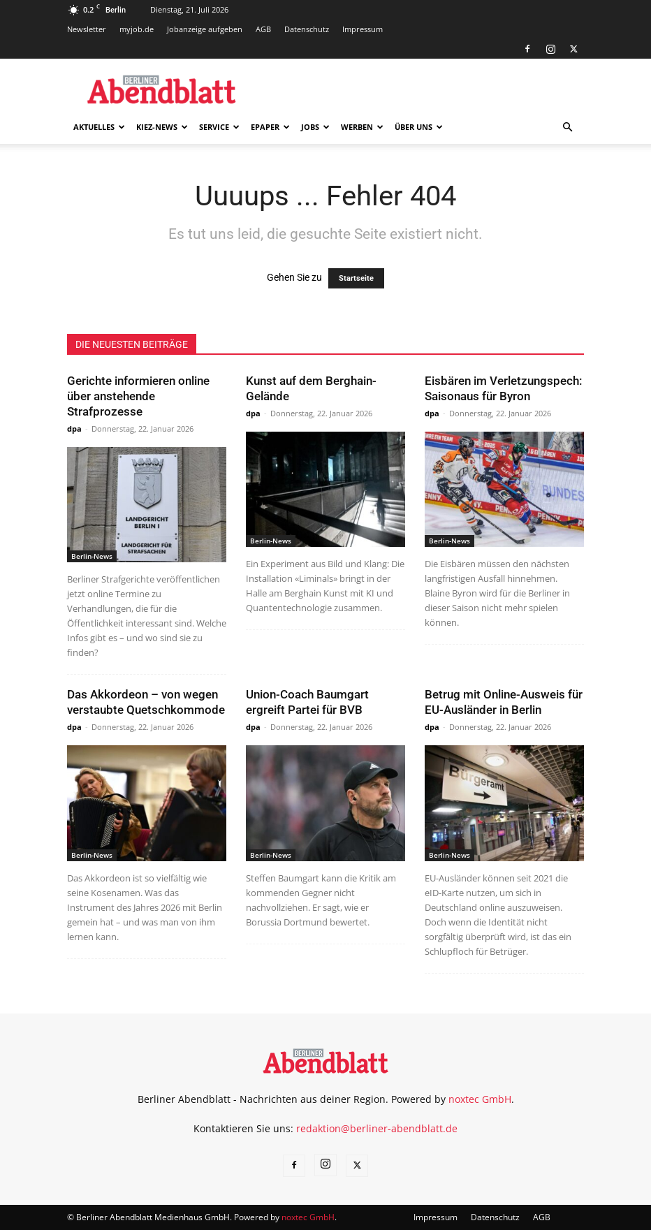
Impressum (362, 29)
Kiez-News (162, 127)
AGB (263, 29)
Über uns (419, 127)
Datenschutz (306, 29)
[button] (567, 127)
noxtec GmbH (479, 1099)
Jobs (315, 127)
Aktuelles (99, 127)
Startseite (356, 278)
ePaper (270, 127)
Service (219, 127)
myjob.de (136, 29)
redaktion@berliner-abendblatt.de (377, 1128)
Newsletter (86, 29)
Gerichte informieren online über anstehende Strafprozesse (138, 396)
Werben (362, 127)
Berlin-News (91, 556)
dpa (74, 428)
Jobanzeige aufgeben (204, 29)
